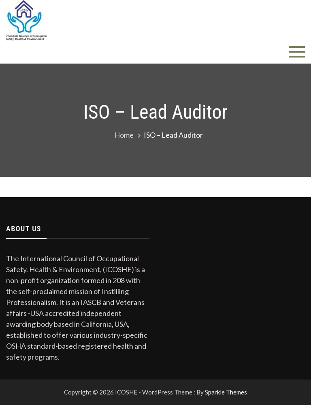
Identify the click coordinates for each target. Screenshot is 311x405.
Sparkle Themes (226, 392)
